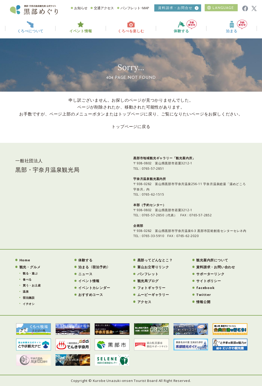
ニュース (85, 274)
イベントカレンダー (94, 287)
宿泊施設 (29, 297)
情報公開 (203, 301)
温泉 (26, 291)
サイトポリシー (208, 280)
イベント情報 (89, 280)
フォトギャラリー (151, 287)
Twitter (203, 294)
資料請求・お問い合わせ (215, 267)
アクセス (144, 301)
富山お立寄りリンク (153, 267)
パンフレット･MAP (135, 8)
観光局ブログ (148, 280)
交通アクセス (104, 8)
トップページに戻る (131, 126)
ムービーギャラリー (153, 294)
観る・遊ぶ (30, 273)
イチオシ (29, 304)
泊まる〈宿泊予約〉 (94, 267)
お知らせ (81, 8)
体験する (185, 26)
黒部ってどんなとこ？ (155, 260)
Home (24, 260)
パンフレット (148, 274)
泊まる (236, 26)
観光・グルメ (30, 267)
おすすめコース (90, 294)
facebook (205, 287)
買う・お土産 (32, 285)
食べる (27, 279)
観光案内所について (212, 260)
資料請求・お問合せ (175, 8)
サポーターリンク (210, 274)
